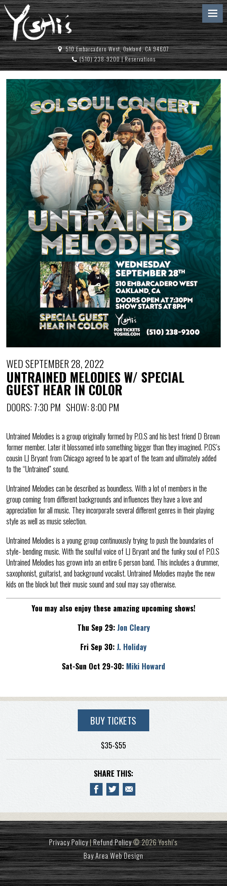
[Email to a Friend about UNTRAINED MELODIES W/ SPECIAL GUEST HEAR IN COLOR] (129, 789)
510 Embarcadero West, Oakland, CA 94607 (117, 49)
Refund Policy (112, 842)
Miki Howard (145, 666)
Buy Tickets (113, 720)
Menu (212, 13)
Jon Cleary (133, 627)
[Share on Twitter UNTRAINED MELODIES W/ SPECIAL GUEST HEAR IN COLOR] (112, 789)
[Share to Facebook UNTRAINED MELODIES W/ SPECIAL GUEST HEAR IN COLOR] (96, 789)
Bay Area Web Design (113, 856)
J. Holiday (131, 646)
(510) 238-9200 (99, 59)
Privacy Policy (68, 842)
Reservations (140, 59)
